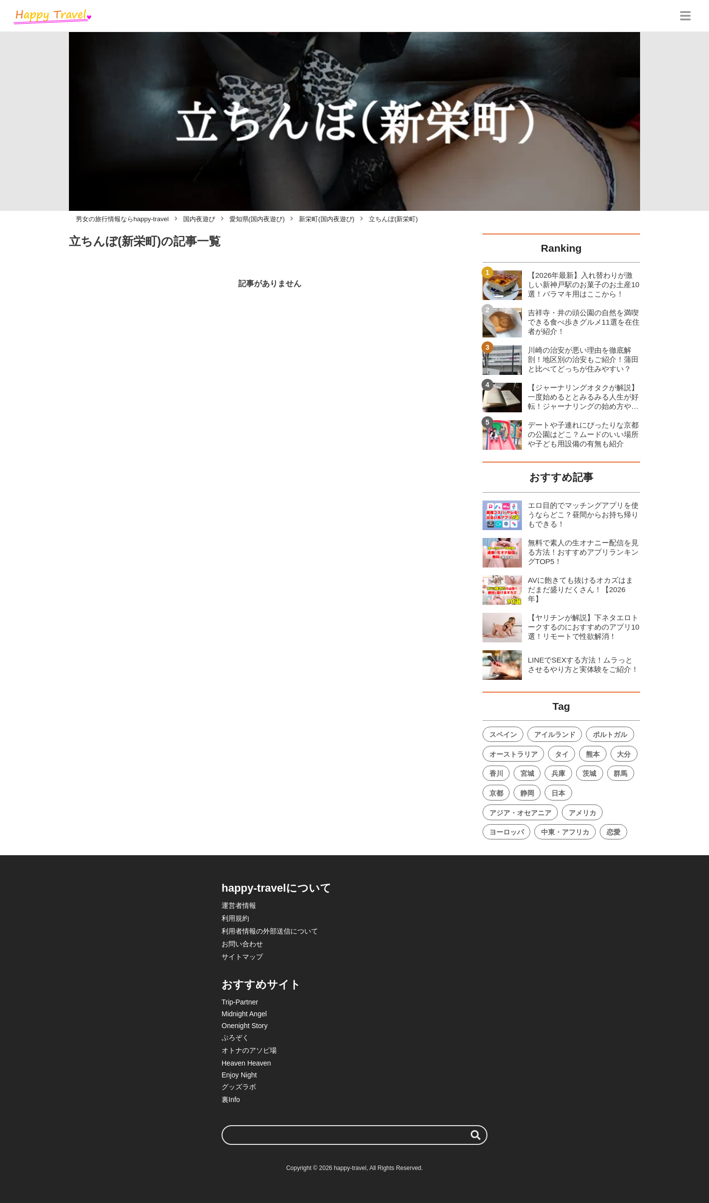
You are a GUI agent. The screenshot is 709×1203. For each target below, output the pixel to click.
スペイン (503, 734)
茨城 (589, 773)
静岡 (527, 793)
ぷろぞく (235, 1037)
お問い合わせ (242, 944)
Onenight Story (244, 1026)
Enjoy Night (239, 1075)
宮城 (527, 773)
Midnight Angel (244, 1014)
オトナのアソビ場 (249, 1050)
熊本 (593, 754)
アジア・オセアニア (520, 813)
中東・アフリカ (565, 832)
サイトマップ (242, 957)
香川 (496, 773)
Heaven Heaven (246, 1063)
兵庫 (558, 773)
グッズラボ (239, 1087)
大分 (624, 754)
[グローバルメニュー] (685, 16)
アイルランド (555, 734)
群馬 (620, 773)
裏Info (231, 1099)
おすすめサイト (261, 984)
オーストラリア (513, 754)
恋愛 (613, 832)
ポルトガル (610, 734)
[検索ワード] (354, 1135)
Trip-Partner (240, 1002)
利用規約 (235, 918)
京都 (496, 793)
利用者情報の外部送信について (270, 931)
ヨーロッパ (506, 832)
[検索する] (475, 1135)
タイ (562, 754)
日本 (558, 793)
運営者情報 (239, 905)
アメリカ (582, 813)
